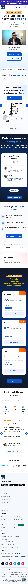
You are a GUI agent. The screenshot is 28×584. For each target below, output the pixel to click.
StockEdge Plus (4, 494)
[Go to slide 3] (15, 128)
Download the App (14, 54)
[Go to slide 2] (15, 190)
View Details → (14, 314)
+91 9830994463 (14, 49)
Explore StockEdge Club (14, 197)
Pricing (2, 508)
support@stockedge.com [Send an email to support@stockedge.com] (20, 556)
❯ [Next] (26, 69)
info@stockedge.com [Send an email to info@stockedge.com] (16, 553)
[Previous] (1, 433)
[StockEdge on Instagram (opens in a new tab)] (22, 563)
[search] (16, 7)
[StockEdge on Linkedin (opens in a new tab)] (18, 563)
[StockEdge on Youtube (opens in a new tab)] (10, 563)
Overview (3, 519)
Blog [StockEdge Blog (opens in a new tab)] (15, 527)
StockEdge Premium (5, 496)
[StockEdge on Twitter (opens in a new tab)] (2, 563)
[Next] (26, 433)
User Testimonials (5, 510)
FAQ (2, 530)
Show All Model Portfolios (14, 236)
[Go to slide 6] (17, 451)
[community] (24, 579)
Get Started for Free (14, 58)
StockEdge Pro (4, 499)
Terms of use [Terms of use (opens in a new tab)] (15, 569)
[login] (25, 7)
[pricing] (19, 7)
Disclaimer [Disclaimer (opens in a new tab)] (21, 569)
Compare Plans (14, 381)
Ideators (3, 522)
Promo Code (7, 305)
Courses (3, 527)
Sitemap (16, 530)
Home (2, 516)
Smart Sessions (17, 516)
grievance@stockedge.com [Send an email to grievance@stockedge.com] (15, 559)
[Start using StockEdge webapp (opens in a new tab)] (21, 484)
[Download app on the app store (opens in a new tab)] (5, 484)
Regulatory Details (18, 572)
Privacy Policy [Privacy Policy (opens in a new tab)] (7, 569)
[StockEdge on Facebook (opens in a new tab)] (6, 563)
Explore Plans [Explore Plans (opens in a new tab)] (18, 3)
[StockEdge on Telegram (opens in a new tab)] (14, 563)
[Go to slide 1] (11, 128)
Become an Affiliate (18, 519)
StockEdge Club (4, 502)
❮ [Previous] (1, 69)
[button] (14, 37)
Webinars (3, 525)
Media (15, 522)
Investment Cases (5, 505)
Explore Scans (14, 98)
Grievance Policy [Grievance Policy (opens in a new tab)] (9, 572)
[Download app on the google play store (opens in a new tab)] (13, 484)
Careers (19, 525)
